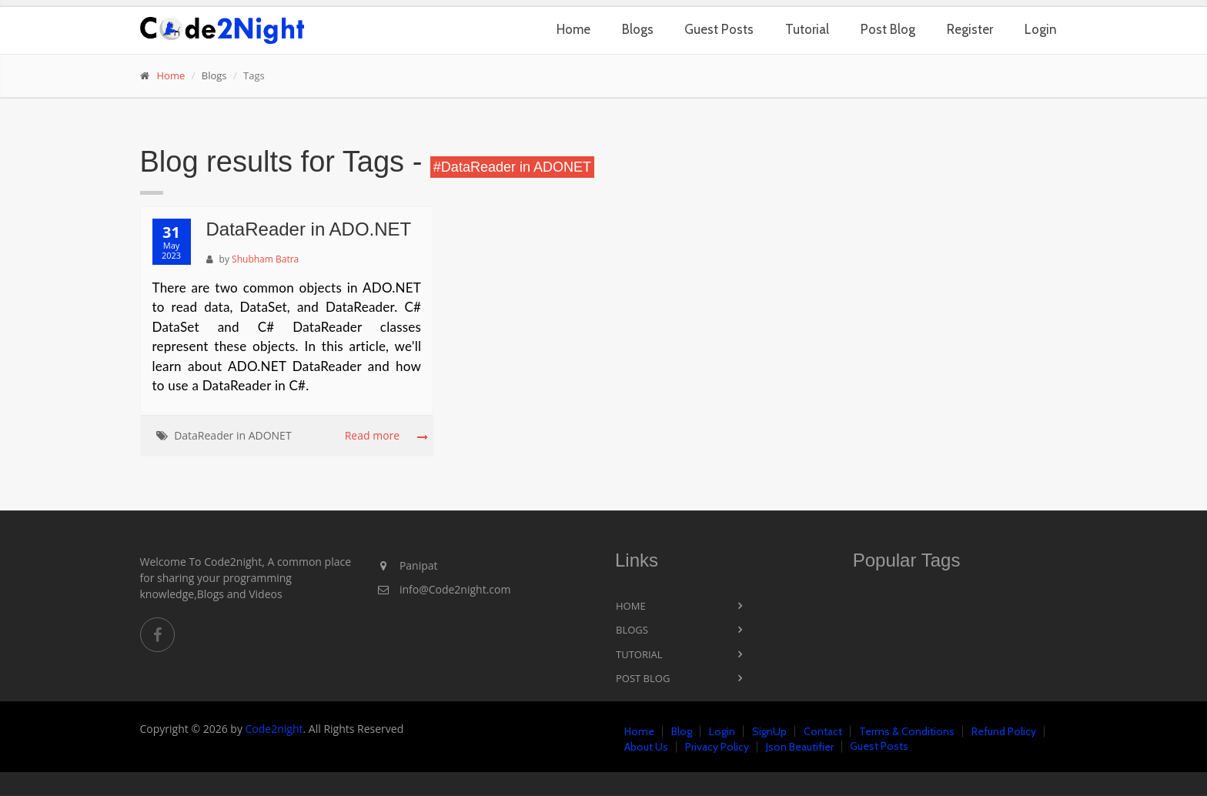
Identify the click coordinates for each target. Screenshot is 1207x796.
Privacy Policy (717, 747)
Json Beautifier (800, 747)
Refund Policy (1003, 731)
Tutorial (807, 29)
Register (970, 29)
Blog (681, 731)
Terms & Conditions (907, 731)
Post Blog (888, 29)
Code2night (274, 728)
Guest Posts (719, 29)
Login (1041, 29)
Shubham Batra (265, 259)
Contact (823, 731)
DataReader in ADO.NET (309, 229)
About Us (646, 747)
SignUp (769, 731)
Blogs (638, 29)
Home (573, 29)
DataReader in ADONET (232, 435)
